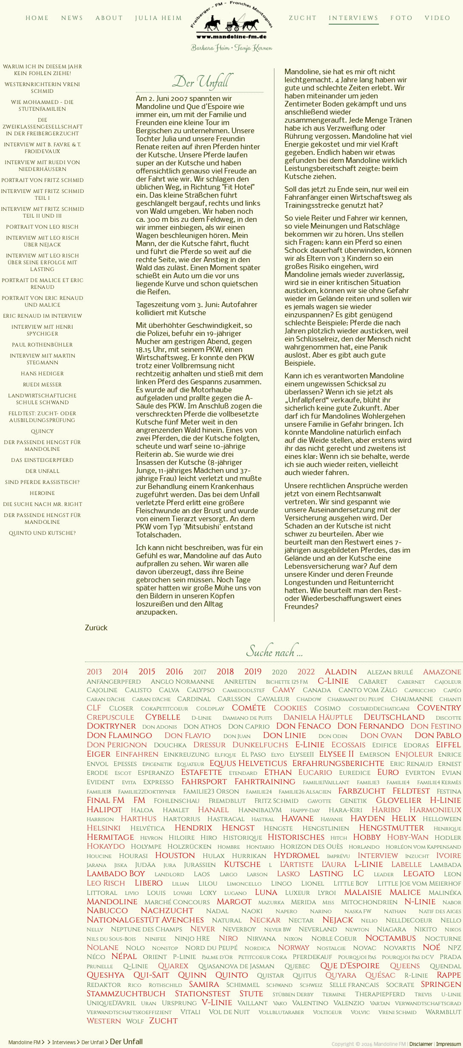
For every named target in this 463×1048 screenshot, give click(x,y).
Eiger (98, 754)
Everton (420, 773)
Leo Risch (106, 883)
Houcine (99, 856)
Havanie (332, 819)
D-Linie (202, 718)
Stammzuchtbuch (126, 993)
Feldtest (411, 790)
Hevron (151, 838)
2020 (279, 672)
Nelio (369, 921)
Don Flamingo (119, 735)
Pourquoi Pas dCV (408, 957)
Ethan (278, 772)
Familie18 (99, 792)
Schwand (279, 985)
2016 (174, 671)
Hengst (238, 827)
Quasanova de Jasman (236, 966)
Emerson (374, 754)
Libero (149, 883)
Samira (204, 984)
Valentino (310, 1003)
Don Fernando (370, 726)
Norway (294, 947)
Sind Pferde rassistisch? (42, 482)
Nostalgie (331, 948)
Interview (378, 855)
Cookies (290, 708)
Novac (364, 948)
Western (104, 1021)
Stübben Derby (293, 994)
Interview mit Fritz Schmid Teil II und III (43, 212)
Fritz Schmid (276, 800)
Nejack (337, 919)
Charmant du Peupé (355, 699)
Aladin (341, 671)
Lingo (281, 883)
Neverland (318, 929)
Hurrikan (249, 856)
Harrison (100, 819)
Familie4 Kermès (439, 782)
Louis (156, 893)
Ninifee (155, 939)
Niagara (391, 929)
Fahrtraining (265, 781)
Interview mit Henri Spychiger (42, 330)
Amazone (442, 672)
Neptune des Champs (146, 929)
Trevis (423, 994)
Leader (384, 874)
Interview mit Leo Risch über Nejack (42, 241)
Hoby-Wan (408, 837)
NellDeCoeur (409, 920)
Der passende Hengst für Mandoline (42, 446)
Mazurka (271, 902)
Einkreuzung (186, 754)
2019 (253, 671)
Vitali (190, 1012)
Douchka (170, 745)
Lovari (182, 893)
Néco (96, 957)
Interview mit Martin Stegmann (43, 359)
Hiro (208, 837)
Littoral (102, 893)
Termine (334, 994)
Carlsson (234, 699)
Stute (251, 993)
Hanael (213, 810)
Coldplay (210, 709)
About (110, 18)
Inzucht (417, 856)
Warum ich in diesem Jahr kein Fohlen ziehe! (42, 70)
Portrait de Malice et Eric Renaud (43, 284)
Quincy (42, 431)
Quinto (231, 975)
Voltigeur (327, 1012)
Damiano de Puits (247, 718)
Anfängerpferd (114, 681)
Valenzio (348, 1003)
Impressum (448, 1044)
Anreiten (240, 681)
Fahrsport (204, 781)
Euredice (354, 773)
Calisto (138, 690)
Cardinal (194, 699)
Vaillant (252, 1003)
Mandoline (112, 901)
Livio (132, 893)
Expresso (158, 782)
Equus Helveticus (248, 763)
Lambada (445, 865)
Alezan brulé (390, 672)
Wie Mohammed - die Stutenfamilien (42, 105)
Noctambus (390, 938)
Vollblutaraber (281, 1012)
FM (139, 800)
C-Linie (333, 681)
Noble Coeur (334, 938)
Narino (321, 911)
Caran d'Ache (106, 699)
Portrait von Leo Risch (42, 227)
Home (37, 18)
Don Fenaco (303, 726)
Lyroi (327, 893)
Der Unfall (42, 471)
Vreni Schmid (397, 1012)
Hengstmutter (391, 827)
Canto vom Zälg (368, 690)
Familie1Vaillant (326, 782)
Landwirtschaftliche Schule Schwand (42, 399)
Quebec (297, 966)
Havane (297, 818)
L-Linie (368, 864)
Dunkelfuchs (260, 745)
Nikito (425, 929)
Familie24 (259, 792)
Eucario (315, 772)
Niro (228, 938)
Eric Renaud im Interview (42, 316)
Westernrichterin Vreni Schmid (42, 88)
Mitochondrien (369, 902)
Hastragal (226, 819)
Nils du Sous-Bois (111, 939)
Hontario (260, 847)
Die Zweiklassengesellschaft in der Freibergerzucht (43, 127)
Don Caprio (249, 726)
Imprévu (338, 856)
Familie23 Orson (211, 791)
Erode (97, 773)
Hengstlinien (325, 828)
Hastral (262, 819)
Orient (155, 957)
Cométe (249, 707)
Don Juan (237, 736)
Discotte (448, 718)
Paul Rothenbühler (42, 344)
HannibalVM (260, 810)
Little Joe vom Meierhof (419, 883)
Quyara (340, 975)
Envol (97, 764)
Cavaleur (273, 699)
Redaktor (104, 985)
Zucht (303, 18)
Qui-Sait (151, 975)
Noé (431, 947)
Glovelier (398, 800)
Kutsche (242, 864)
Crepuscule (110, 717)
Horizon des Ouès (311, 846)
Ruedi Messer (42, 384)
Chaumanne (412, 699)
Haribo (386, 810)
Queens (405, 966)
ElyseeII (301, 754)
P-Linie (184, 957)
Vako (280, 1003)
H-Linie (445, 800)
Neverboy (239, 929)
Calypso (201, 690)
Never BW (277, 929)
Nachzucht (167, 910)
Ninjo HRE (192, 938)
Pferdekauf (312, 957)
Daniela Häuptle (318, 717)
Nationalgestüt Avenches (145, 919)
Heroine (42, 493)
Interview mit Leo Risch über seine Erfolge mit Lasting (42, 262)
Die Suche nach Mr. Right (42, 504)
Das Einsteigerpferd (42, 460)
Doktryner (111, 726)
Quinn (192, 975)
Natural (227, 920)
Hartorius (181, 819)
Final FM (105, 800)
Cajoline (102, 690)
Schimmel (243, 985)
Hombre (228, 847)
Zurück (96, 628)
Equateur (190, 764)
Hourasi (133, 856)
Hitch (338, 838)
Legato (419, 873)
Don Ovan (381, 735)
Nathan (395, 911)
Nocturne (443, 938)
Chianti (450, 699)
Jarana (96, 865)
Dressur (209, 745)
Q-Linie (135, 966)
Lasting (326, 873)
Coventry (439, 707)
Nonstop (165, 948)
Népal (124, 956)
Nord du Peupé (211, 948)
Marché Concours (177, 902)
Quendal (445, 966)
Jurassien (200, 865)
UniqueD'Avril (111, 1003)
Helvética (147, 828)
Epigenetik (157, 764)
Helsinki (104, 828)
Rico (134, 985)
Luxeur (297, 893)
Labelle (406, 864)
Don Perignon (117, 745)
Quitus (304, 975)
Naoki (252, 911)
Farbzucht (361, 790)
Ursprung (179, 1003)
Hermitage (110, 837)
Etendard (243, 773)
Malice (405, 892)
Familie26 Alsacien (305, 792)
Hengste (278, 828)
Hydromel (297, 855)
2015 (146, 671)
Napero (286, 911)
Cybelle (163, 717)
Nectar (301, 920)
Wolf (135, 1021)
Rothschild (165, 985)
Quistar (270, 975)
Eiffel (448, 744)
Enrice (449, 754)
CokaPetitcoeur (164, 709)
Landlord (169, 874)
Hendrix (193, 827)
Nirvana (261, 938)
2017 (199, 672)
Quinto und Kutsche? (42, 533)
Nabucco (107, 910)
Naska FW (357, 911)
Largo (228, 874)
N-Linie (420, 901)
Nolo (135, 948)
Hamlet (176, 810)
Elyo (277, 755)
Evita (129, 782)
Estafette (201, 772)
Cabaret (373, 681)
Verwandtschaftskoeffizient (129, 1012)
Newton (357, 929)
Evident (100, 782)
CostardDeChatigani (379, 709)
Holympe (146, 846)
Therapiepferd (380, 994)
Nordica (257, 948)
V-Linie (217, 1002)
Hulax (214, 856)
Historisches (296, 837)
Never (202, 929)
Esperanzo (156, 773)
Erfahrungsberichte (338, 763)
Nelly (95, 929)
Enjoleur (414, 754)
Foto (401, 18)
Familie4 (398, 782)
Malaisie (363, 892)
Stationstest (202, 993)
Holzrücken (189, 846)
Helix (404, 818)
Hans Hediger (42, 373)
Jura (170, 865)
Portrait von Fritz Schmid (42, 180)
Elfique (225, 755)
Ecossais (348, 745)
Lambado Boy (116, 873)
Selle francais (354, 985)
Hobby (367, 837)
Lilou (207, 883)
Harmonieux (435, 810)
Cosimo (327, 708)
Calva (169, 690)
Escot (123, 773)
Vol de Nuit (229, 1012)
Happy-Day (305, 810)
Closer (121, 708)
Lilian (180, 884)
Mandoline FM (24, 1042)
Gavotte (319, 801)
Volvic (360, 1012)
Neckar (265, 920)
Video (438, 18)
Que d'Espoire (350, 965)
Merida (303, 902)
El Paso (253, 754)
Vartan (380, 1003)
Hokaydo (106, 846)
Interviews (354, 18)
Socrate (400, 985)
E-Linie (310, 744)
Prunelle (100, 966)
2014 (120, 672)
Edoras (416, 745)
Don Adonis (159, 727)
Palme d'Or (217, 957)
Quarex (173, 966)
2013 (94, 672)
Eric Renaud (411, 764)
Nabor (452, 902)
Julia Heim (159, 18)
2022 (306, 672)
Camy (283, 690)
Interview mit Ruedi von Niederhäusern (42, 166)
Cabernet (411, 682)
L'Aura (334, 864)
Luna (266, 892)
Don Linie (284, 735)
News (72, 18)
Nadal (217, 911)
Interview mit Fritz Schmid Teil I (43, 194)
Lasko (288, 874)
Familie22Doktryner (147, 792)
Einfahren (137, 754)
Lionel (312, 883)
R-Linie (416, 975)
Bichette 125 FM (287, 682)
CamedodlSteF (244, 690)
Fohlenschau (177, 800)
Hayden (367, 818)
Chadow (308, 699)
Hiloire (182, 837)
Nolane (103, 947)
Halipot (104, 809)
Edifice (384, 745)
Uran (148, 1003)
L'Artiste (296, 864)
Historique (242, 837)
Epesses (125, 764)
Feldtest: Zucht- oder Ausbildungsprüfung (42, 417)
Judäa (145, 865)
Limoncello (244, 884)
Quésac (380, 975)
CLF (94, 708)
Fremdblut (227, 800)
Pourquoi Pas (357, 957)
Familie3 (368, 782)
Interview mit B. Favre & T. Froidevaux (42, 148)
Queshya (105, 975)
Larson (257, 874)
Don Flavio (187, 735)
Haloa (142, 810)
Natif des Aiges (440, 911)
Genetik (353, 800)
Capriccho (420, 690)
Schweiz (311, 985)
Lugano (235, 893)
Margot (234, 901)
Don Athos (202, 726)
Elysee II (336, 754)
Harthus (138, 818)
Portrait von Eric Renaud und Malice (42, 301)
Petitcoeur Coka (262, 957)
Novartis (399, 948)
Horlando (364, 847)
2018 (225, 671)
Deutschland (394, 717)
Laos (202, 874)
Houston (175, 855)
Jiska (120, 865)
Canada (317, 690)
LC (358, 873)
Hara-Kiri (345, 810)
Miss (328, 902)
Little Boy (350, 883)
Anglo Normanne (182, 681)
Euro (388, 772)
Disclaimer (420, 1044)
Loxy (208, 893)
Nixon (293, 939)
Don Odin (333, 736)
